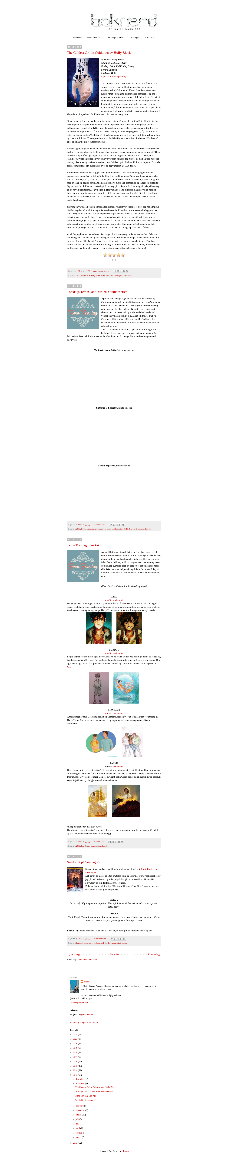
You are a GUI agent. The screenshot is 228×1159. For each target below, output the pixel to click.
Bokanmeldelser (94, 37)
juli (77, 1119)
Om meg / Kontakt (115, 37)
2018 (75, 1052)
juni (78, 1124)
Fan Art (84, 846)
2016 (75, 1061)
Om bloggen (134, 37)
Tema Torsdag (145, 529)
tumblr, (108, 653)
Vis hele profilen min (79, 1003)
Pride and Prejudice (115, 529)
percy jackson (94, 943)
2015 (75, 1066)
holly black (95, 275)
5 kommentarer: (99, 524)
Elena (86, 982)
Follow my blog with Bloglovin (84, 1022)
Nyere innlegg (74, 954)
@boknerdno (87, 1014)
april (78, 1128)
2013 (78, 275)
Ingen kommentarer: (101, 271)
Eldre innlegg (154, 954)
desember (80, 1079)
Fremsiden (77, 37)
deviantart (118, 600)
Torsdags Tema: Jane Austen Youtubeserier (97, 292)
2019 (75, 1048)
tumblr (108, 600)
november (105, 275)
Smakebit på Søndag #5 (83, 862)
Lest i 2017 (150, 37)
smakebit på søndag (119, 943)
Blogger (125, 1151)
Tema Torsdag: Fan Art (83, 545)
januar (79, 1137)
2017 (75, 1057)
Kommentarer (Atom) (88, 959)
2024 (75, 1034)
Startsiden (114, 954)
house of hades (82, 943)
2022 (75, 1039)
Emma (83, 529)
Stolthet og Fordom (131, 529)
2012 (75, 1143)
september (80, 1110)
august (79, 1115)
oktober (79, 1106)
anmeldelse (85, 275)
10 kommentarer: (100, 939)
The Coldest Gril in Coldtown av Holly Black (99, 53)
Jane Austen (92, 529)
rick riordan (106, 943)
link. (69, 667)
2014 (75, 1070)
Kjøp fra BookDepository (113, 76)
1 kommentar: (98, 841)
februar (79, 1133)
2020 (75, 1043)
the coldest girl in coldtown (121, 275)
